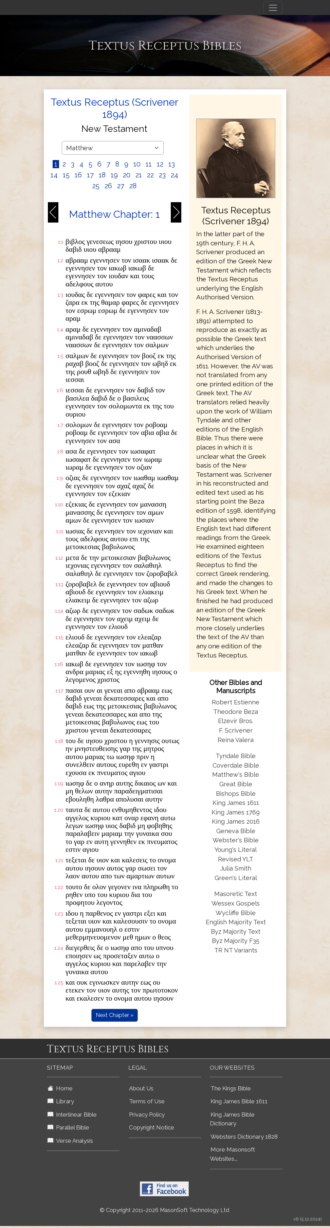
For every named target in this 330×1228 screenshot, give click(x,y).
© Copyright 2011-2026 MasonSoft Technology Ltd (164, 1210)
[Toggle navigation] (272, 8)
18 (102, 175)
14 (54, 175)
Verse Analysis (70, 1140)
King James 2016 (236, 821)
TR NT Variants (235, 950)
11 (148, 164)
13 (172, 164)
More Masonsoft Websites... (232, 1154)
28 (133, 186)
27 (120, 186)
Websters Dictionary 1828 (244, 1136)
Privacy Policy (147, 1114)
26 (108, 186)
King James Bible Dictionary (232, 1119)
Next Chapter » (114, 1015)
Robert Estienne (235, 702)
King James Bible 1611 (239, 1101)
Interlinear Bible (72, 1114)
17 (90, 175)
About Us (141, 1088)
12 (160, 164)
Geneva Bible (235, 831)
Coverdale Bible (236, 765)
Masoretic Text (235, 893)
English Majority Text (236, 922)
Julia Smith (235, 868)
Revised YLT (235, 859)
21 (139, 175)
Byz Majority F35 (235, 940)
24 (174, 175)
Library (61, 1101)
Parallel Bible (68, 1127)
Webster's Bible (236, 840)
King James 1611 (236, 802)
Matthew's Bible (235, 774)
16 (78, 175)
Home (60, 1088)
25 (96, 186)
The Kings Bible (230, 1088)
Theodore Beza (235, 711)
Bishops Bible (236, 793)
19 (114, 175)
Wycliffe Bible (236, 912)
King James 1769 (236, 812)
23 (162, 175)
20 (126, 175)
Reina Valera (236, 739)
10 (137, 164)
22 (150, 175)
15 (66, 175)
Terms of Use (147, 1101)
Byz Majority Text (235, 931)
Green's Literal (236, 877)
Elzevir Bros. (235, 720)
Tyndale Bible (236, 755)
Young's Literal (236, 849)
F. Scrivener (236, 730)
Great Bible (235, 784)
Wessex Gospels (236, 903)
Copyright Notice (151, 1127)
